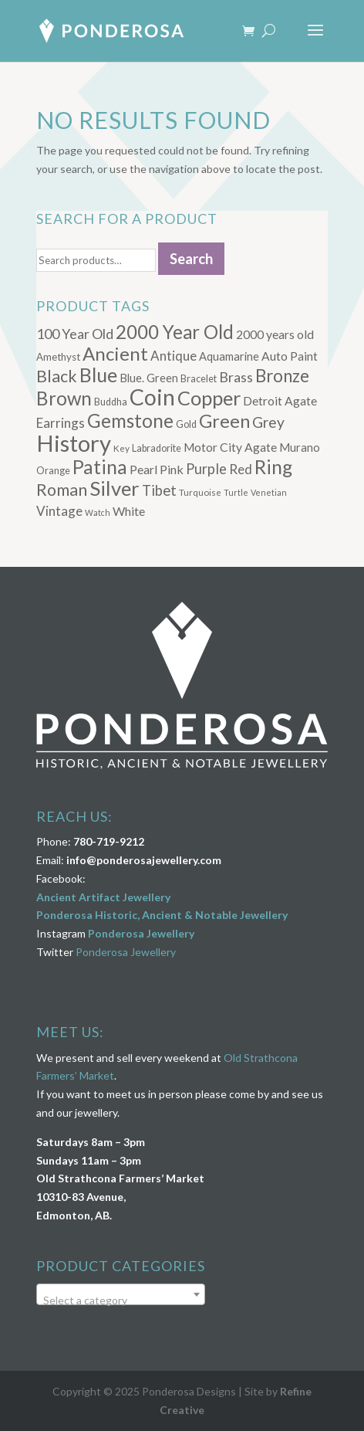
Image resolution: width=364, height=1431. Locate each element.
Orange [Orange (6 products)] (53, 470)
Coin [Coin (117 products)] (152, 397)
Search (191, 258)
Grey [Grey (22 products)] (268, 422)
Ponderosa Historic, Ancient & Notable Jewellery (162, 914)
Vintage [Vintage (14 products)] (59, 511)
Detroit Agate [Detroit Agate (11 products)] (280, 401)
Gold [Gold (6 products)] (186, 424)
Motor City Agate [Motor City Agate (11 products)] (230, 447)
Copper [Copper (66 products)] (209, 397)
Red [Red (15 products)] (240, 469)
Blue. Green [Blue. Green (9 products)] (149, 378)
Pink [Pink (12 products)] (172, 469)
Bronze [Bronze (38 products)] (282, 375)
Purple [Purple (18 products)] (206, 468)
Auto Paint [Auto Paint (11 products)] (289, 356)
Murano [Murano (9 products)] (299, 447)
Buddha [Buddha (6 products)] (110, 402)
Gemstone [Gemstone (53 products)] (130, 420)
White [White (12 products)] (129, 511)
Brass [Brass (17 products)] (236, 376)
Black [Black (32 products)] (56, 376)
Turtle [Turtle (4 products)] (236, 492)
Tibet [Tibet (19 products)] (159, 490)
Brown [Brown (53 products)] (64, 398)
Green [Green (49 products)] (224, 421)
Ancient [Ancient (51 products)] (115, 353)
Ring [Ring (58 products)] (273, 467)
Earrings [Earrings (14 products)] (60, 423)
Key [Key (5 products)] (121, 448)
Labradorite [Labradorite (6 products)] (156, 448)
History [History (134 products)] (73, 442)
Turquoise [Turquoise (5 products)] (200, 492)
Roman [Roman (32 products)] (61, 490)
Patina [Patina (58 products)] (99, 467)
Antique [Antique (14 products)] (173, 356)
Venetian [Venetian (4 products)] (269, 492)
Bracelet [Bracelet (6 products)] (198, 379)
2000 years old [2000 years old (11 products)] (275, 334)
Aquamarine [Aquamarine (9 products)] (229, 356)
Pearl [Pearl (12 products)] (143, 469)
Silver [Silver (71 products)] (114, 488)
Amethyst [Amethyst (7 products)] (58, 357)
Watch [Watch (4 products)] (97, 512)
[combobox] (120, 1294)
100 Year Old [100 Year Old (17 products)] (74, 333)
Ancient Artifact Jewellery (103, 897)
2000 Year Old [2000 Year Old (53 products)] (175, 331)
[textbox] (120, 1300)
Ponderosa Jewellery (141, 933)
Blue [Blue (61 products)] (98, 374)
